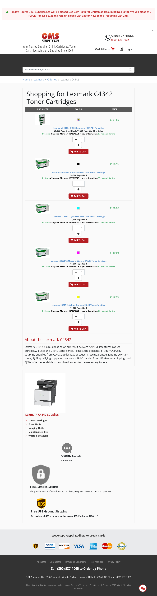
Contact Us (55, 562)
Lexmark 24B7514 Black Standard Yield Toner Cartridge (78, 172)
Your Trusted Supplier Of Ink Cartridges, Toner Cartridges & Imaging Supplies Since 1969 (49, 48)
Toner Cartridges (37, 420)
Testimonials (96, 562)
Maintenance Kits (38, 431)
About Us (41, 562)
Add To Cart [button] (78, 151)
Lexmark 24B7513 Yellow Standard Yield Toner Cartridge (78, 305)
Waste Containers (38, 435)
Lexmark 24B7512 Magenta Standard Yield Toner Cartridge (78, 261)
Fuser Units (34, 424)
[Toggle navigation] (133, 58)
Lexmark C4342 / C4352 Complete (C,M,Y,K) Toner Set (78, 128)
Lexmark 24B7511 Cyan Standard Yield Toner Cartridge (78, 216)
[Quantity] (82, 139)
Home (26, 79)
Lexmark (38, 79)
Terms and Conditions (75, 562)
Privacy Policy (113, 562)
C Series (52, 79)
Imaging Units (36, 428)
